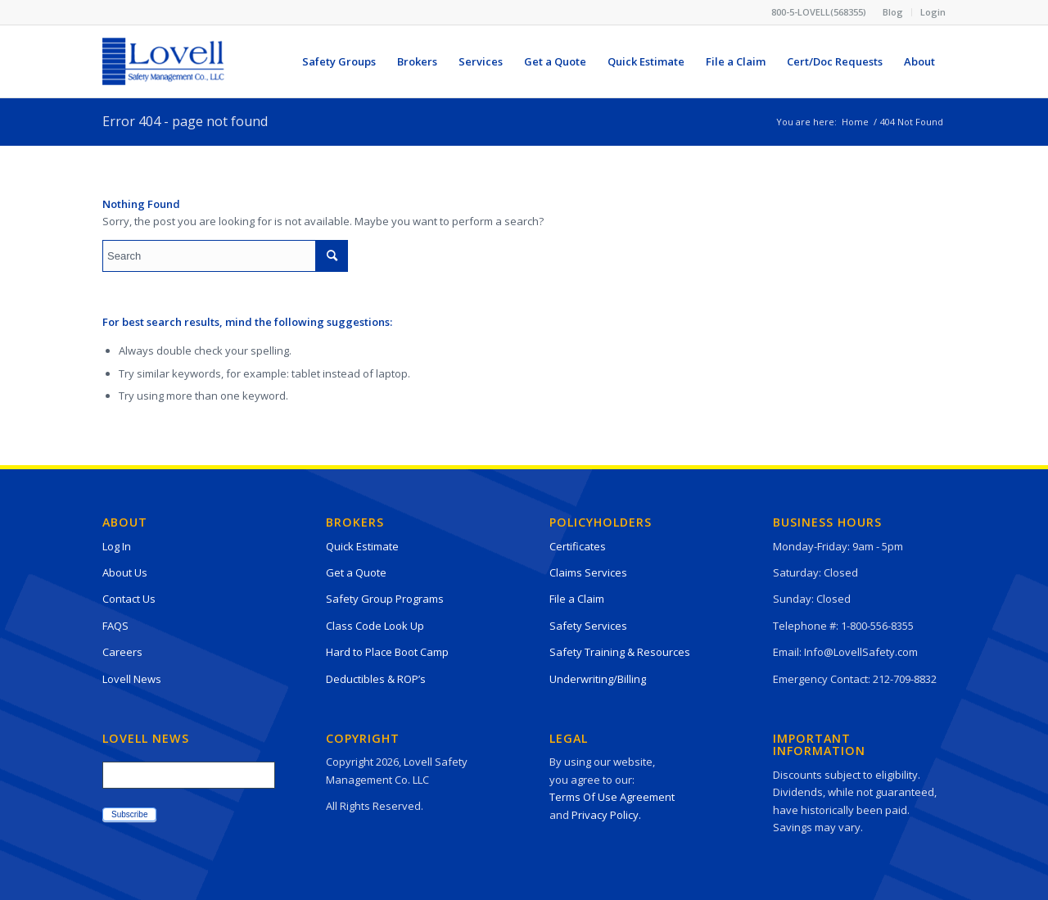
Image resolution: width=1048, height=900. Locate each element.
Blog (893, 12)
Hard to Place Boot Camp (387, 651)
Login (933, 12)
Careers (122, 651)
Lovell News (131, 679)
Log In (116, 546)
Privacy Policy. (606, 814)
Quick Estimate (362, 546)
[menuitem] (893, 12)
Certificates (577, 546)
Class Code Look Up (375, 625)
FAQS (115, 625)
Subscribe (129, 814)
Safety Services (588, 625)
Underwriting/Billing (597, 679)
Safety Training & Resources (619, 651)
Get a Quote (356, 572)
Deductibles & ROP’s (376, 679)
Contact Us (129, 598)
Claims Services (588, 572)
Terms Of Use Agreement (612, 796)
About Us (124, 572)
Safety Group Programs (385, 598)
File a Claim (576, 598)
